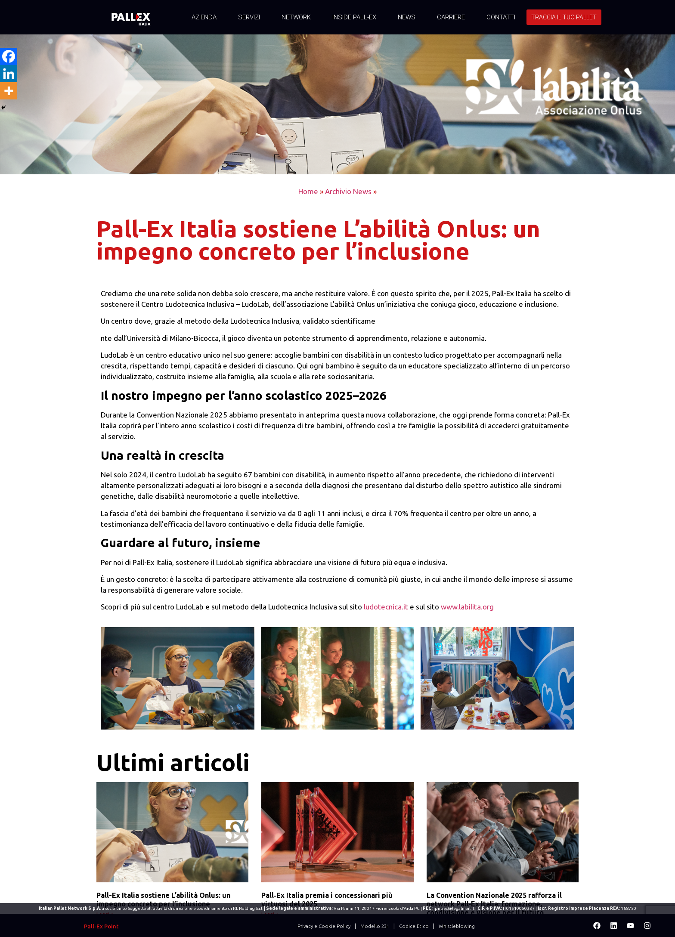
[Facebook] (8, 56)
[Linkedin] (8, 73)
